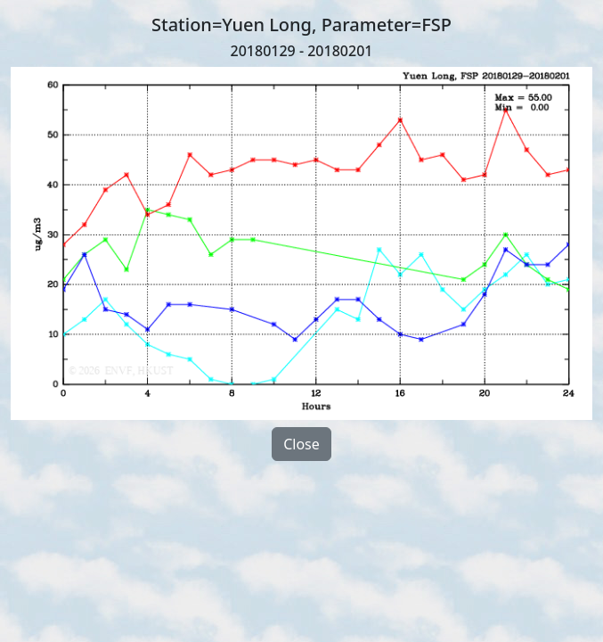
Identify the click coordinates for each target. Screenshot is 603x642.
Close (301, 444)
